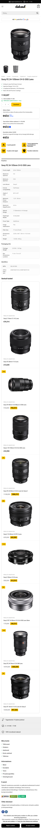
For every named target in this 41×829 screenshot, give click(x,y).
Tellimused (6, 744)
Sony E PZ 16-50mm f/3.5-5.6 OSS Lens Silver (17, 620)
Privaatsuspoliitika (8, 774)
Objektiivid (23, 76)
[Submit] (37, 13)
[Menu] (2, 6)
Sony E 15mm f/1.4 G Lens (11, 318)
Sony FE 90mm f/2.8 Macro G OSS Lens (15, 405)
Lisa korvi (16, 104)
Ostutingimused (8, 777)
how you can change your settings (28, 821)
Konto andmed (7, 753)
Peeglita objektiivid (32, 76)
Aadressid (6, 750)
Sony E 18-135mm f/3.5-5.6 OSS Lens (14, 448)
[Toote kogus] (5, 104)
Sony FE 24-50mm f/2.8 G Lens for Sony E (16, 491)
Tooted (8, 76)
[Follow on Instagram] (6, 811)
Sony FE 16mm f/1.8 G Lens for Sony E (15, 706)
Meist (4, 765)
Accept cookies (30, 825)
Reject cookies (10, 825)
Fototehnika (15, 76)
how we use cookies (9, 821)
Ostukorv (5, 747)
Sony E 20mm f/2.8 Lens (11, 577)
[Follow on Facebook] (2, 811)
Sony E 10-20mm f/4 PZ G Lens (12, 534)
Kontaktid (6, 768)
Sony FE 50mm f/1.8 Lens (11, 361)
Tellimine (5, 756)
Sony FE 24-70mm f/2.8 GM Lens (13, 663)
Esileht (3, 76)
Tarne (4, 771)
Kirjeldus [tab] (4, 160)
